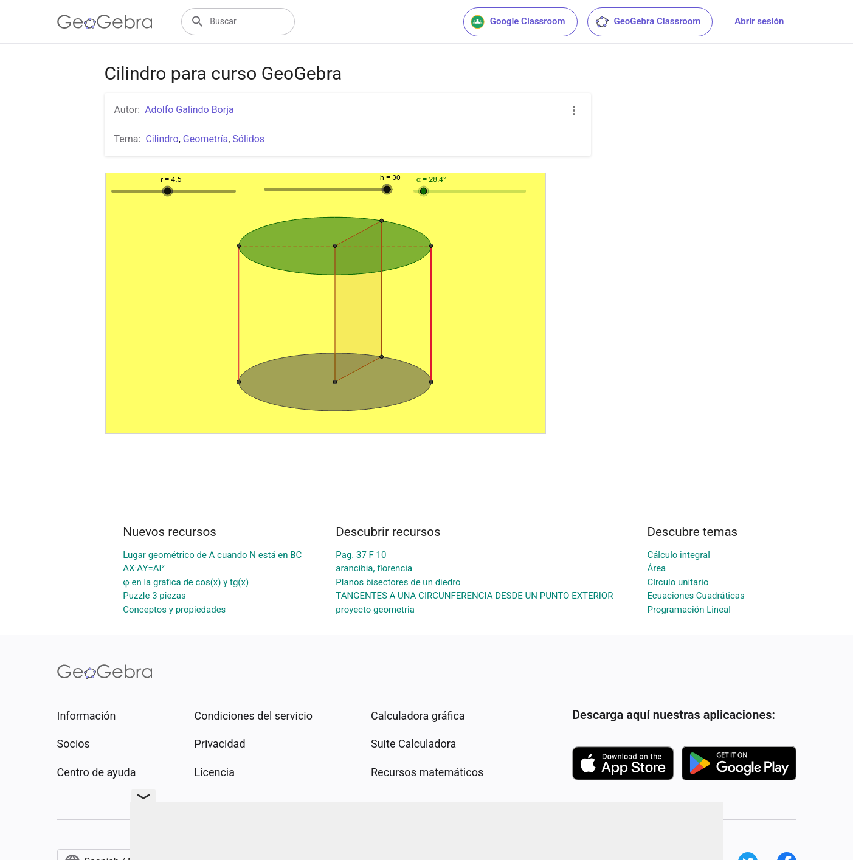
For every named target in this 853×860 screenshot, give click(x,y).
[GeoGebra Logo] (105, 22)
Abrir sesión (759, 21)
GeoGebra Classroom (648, 22)
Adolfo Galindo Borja (189, 109)
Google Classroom (518, 22)
